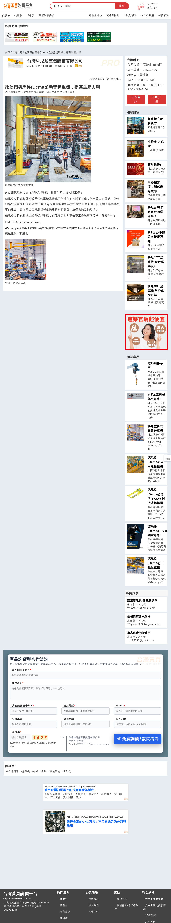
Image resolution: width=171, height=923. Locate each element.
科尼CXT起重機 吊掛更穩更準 (156, 291)
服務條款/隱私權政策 (126, 909)
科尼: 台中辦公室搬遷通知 (156, 237)
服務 (56, 6)
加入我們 (152, 7)
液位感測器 (12, 773)
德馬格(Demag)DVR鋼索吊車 (157, 531)
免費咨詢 (136, 99)
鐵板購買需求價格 (139, 616)
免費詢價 (141, 6)
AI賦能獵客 (130, 15)
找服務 (6, 15)
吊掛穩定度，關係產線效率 (155, 187)
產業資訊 (65, 913)
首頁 (7, 52)
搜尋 (122, 5)
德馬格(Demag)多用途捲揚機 (156, 462)
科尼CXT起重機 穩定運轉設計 (156, 262)
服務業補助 (95, 15)
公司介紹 (156, 99)
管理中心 (152, 4)
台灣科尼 (17, 52)
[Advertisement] (85, 863)
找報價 (30, 15)
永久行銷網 (147, 15)
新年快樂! (154, 164)
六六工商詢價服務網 (154, 909)
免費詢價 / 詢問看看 (138, 741)
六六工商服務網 (154, 901)
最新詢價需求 (46, 15)
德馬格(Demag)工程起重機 (156, 563)
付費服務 (163, 15)
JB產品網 (150, 917)
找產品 (18, 15)
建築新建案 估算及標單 (142, 600)
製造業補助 (112, 15)
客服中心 (122, 901)
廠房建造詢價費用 (139, 632)
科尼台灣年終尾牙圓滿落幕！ (155, 212)
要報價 (64, 920)
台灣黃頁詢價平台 (28, 897)
